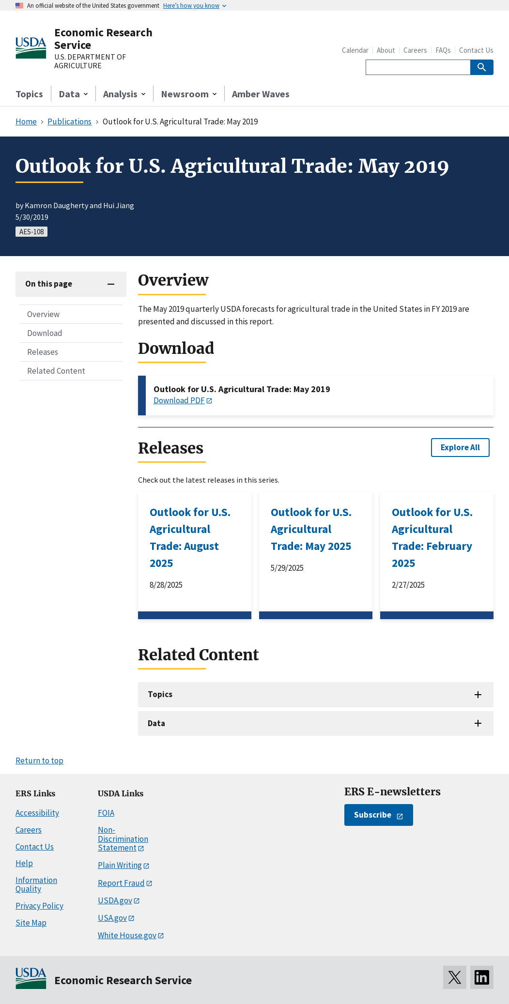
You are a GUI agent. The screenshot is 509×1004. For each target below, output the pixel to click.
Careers (415, 50)
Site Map (30, 922)
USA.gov (112, 918)
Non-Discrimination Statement (123, 838)
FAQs (443, 50)
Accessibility (37, 812)
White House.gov (127, 935)
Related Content (56, 370)
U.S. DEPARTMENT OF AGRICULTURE (90, 61)
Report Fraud (121, 883)
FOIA (106, 812)
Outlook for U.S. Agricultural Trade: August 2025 (190, 537)
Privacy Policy (39, 905)
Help (24, 863)
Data (156, 723)
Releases (42, 352)
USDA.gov (115, 900)
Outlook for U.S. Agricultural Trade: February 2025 (432, 537)
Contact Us (476, 50)
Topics (29, 94)
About (386, 50)
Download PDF (179, 400)
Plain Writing (120, 865)
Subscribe (372, 814)
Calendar (355, 50)
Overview (43, 314)
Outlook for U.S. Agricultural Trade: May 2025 (311, 529)
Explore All (460, 447)
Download (44, 333)
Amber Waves (261, 94)
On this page (48, 283)
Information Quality (36, 885)
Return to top (39, 760)
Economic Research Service (103, 38)
